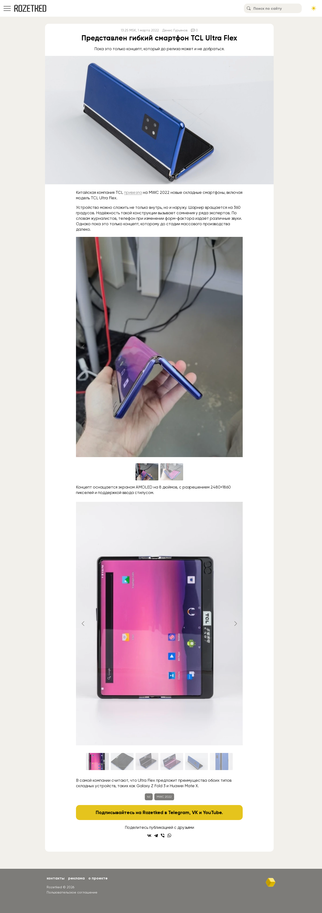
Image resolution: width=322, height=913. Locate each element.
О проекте (98, 878)
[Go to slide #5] (196, 761)
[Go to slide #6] (221, 761)
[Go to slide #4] (171, 761)
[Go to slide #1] (147, 471)
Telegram (178, 812)
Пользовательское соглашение (72, 892)
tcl (148, 796)
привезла (133, 192)
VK (195, 812)
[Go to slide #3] (147, 761)
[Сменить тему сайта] (313, 8)
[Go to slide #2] (171, 471)
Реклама (76, 878)
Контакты (56, 878)
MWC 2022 (164, 796)
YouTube (212, 812)
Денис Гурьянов (174, 30)
